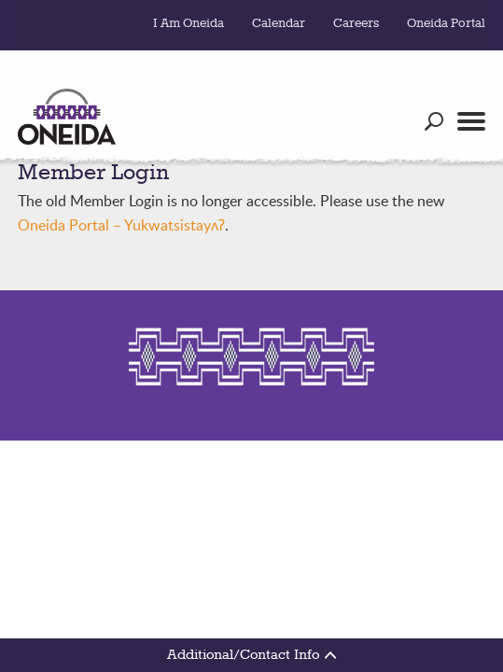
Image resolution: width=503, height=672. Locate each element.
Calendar (278, 23)
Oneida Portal (446, 23)
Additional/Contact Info (251, 655)
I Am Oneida (188, 23)
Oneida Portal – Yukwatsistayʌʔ (121, 225)
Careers (356, 23)
